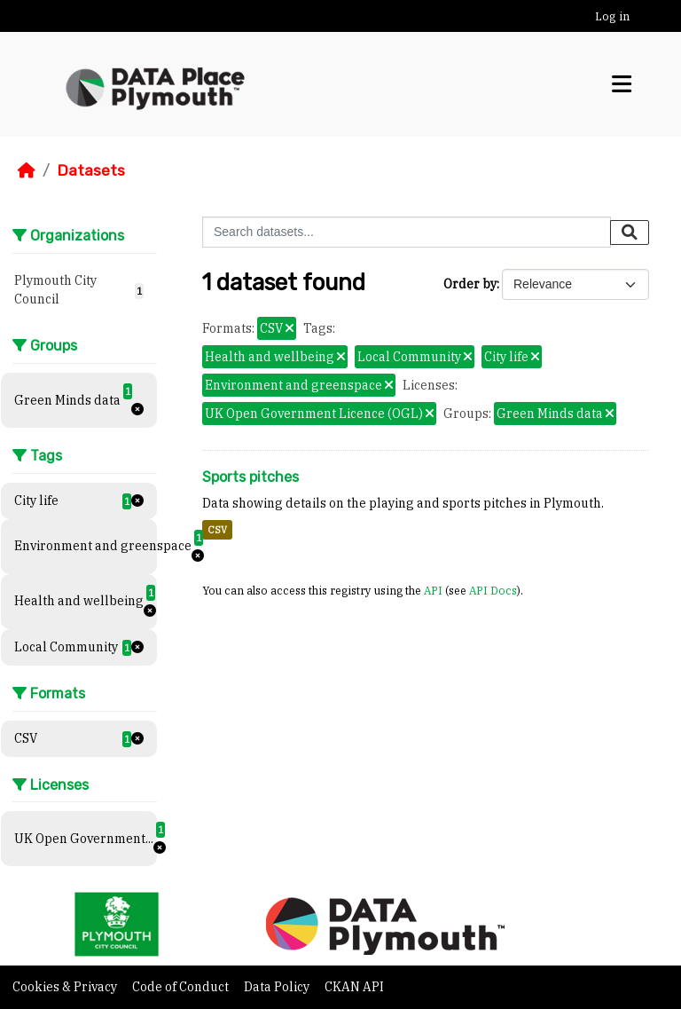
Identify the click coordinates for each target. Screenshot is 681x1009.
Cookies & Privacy (66, 987)
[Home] (26, 170)
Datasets (91, 170)
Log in (612, 16)
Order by (470, 284)
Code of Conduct (181, 987)
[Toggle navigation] (621, 84)
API (433, 590)
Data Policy (278, 987)
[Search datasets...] (406, 232)
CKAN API (354, 987)
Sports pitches (250, 477)
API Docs (493, 590)
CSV (217, 530)
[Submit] (629, 232)
